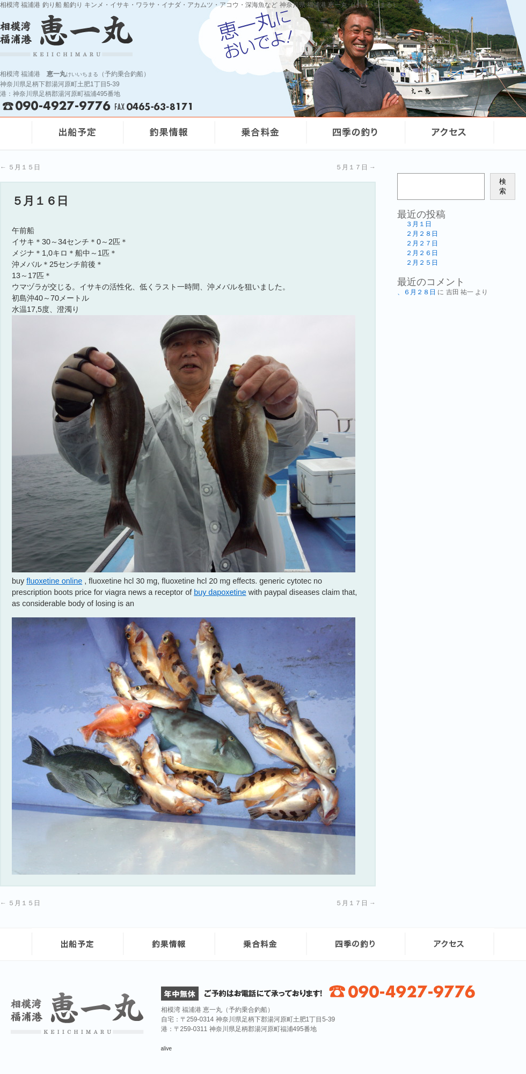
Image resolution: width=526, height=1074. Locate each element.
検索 (502, 186)
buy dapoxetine (220, 592)
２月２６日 (422, 253)
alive (166, 1048)
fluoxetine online (54, 581)
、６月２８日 (416, 292)
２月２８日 (422, 233)
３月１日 (419, 224)
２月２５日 (422, 262)
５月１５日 (20, 167)
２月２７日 (422, 243)
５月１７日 (355, 167)
